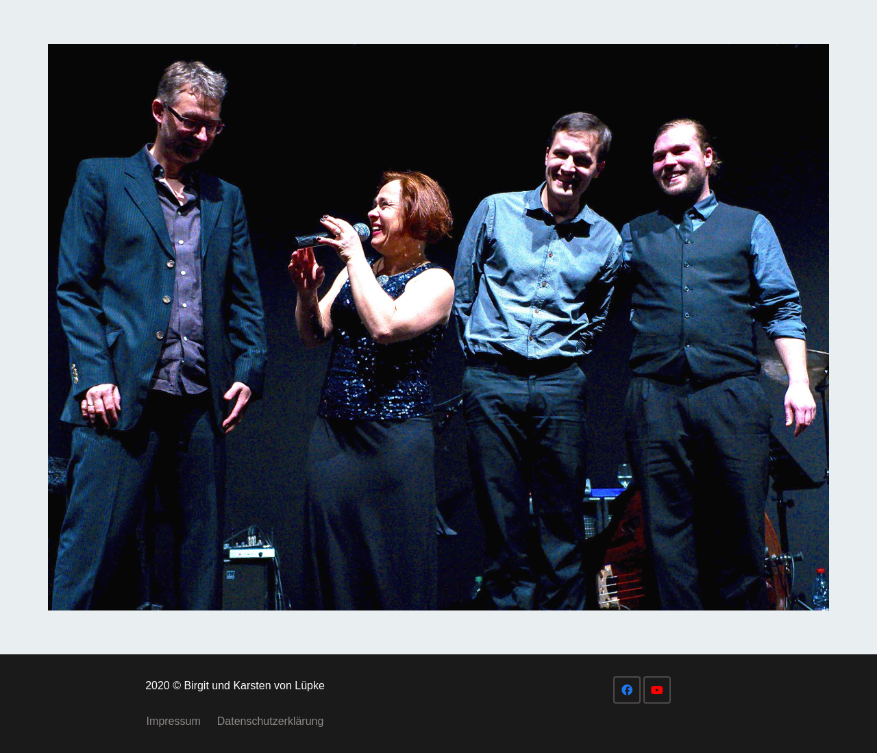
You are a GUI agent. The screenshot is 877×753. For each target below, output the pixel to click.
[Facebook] (627, 690)
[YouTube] (657, 690)
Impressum (174, 721)
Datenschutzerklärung (270, 721)
